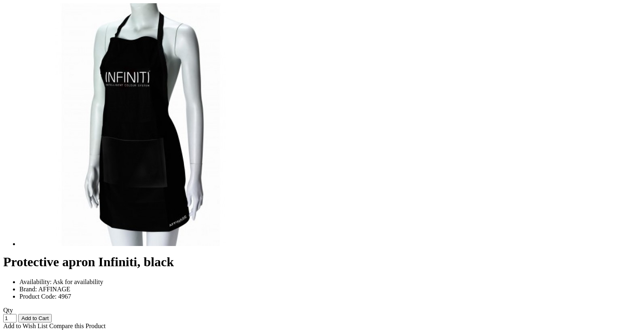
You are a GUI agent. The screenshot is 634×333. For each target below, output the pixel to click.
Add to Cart (35, 318)
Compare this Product (77, 325)
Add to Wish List (25, 325)
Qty (8, 310)
